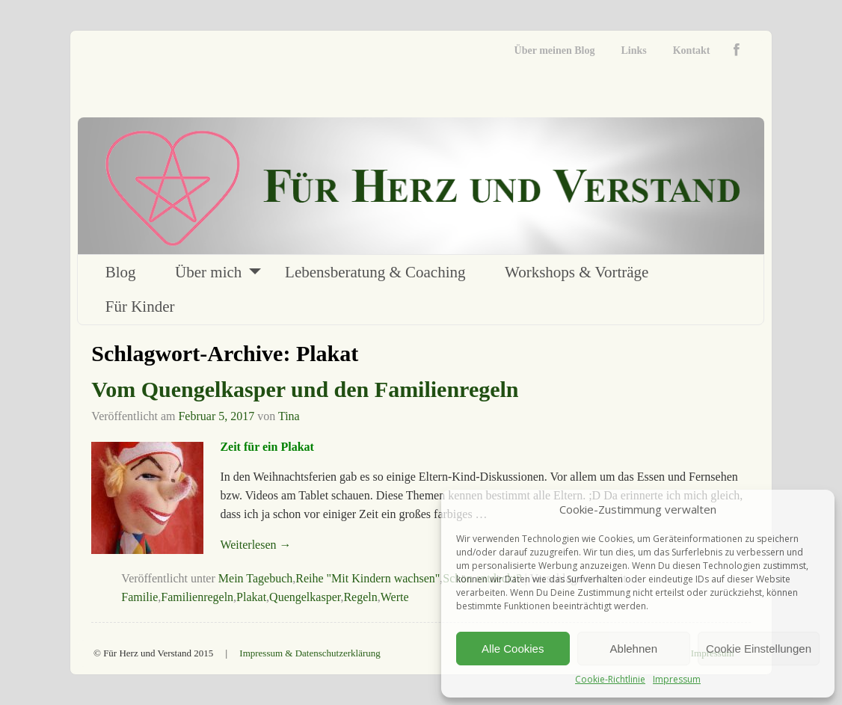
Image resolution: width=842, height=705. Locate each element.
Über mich (208, 272)
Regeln (360, 597)
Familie (139, 597)
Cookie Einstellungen (758, 648)
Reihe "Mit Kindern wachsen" (367, 578)
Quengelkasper (304, 597)
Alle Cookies (513, 648)
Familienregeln (197, 597)
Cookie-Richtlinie (610, 679)
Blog (120, 272)
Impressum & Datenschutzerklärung (309, 653)
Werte (395, 597)
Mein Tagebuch (255, 578)
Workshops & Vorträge (576, 272)
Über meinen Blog (554, 50)
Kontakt (691, 50)
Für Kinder (140, 306)
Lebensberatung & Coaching (375, 272)
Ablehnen (633, 648)
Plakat (251, 597)
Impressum (677, 679)
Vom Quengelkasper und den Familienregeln (304, 389)
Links (633, 50)
